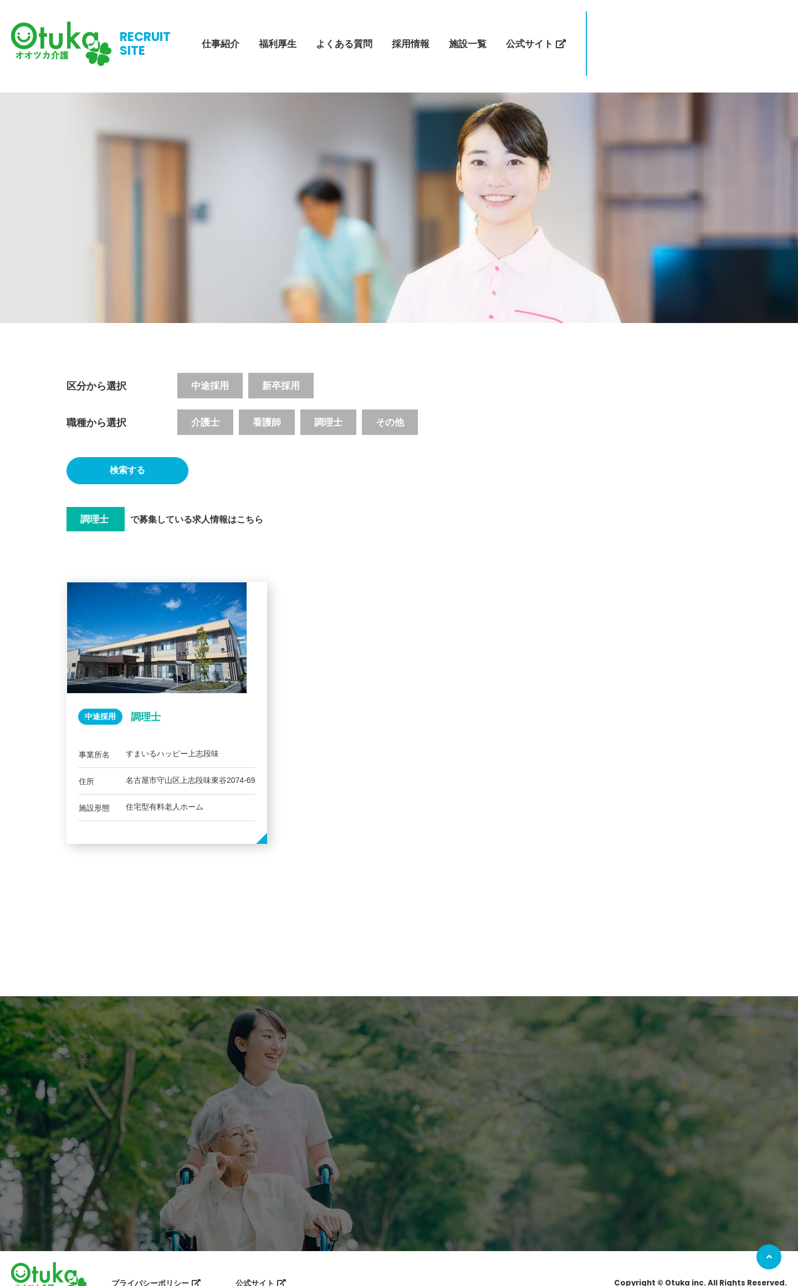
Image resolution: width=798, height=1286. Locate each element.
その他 (390, 401)
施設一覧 (468, 33)
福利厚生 (277, 33)
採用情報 (410, 33)
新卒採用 (281, 365)
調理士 (328, 401)
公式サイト (529, 33)
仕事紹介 (220, 33)
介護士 (205, 401)
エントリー (633, 33)
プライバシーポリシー (150, 1258)
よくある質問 (344, 33)
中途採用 (210, 365)
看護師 (267, 401)
